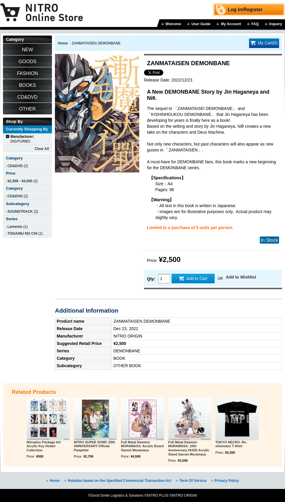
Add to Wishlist (241, 277)
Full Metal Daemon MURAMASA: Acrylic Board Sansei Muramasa (142, 446)
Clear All (42, 149)
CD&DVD (15, 166)
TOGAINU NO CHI (22, 233)
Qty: (151, 278)
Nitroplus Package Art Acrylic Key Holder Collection (44, 446)
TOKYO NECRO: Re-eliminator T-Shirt (231, 444)
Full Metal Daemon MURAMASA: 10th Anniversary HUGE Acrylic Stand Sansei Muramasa (188, 448)
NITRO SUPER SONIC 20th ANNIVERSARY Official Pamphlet (94, 446)
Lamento (14, 227)
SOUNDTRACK (20, 212)
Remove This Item (8, 136)
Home (63, 43)
